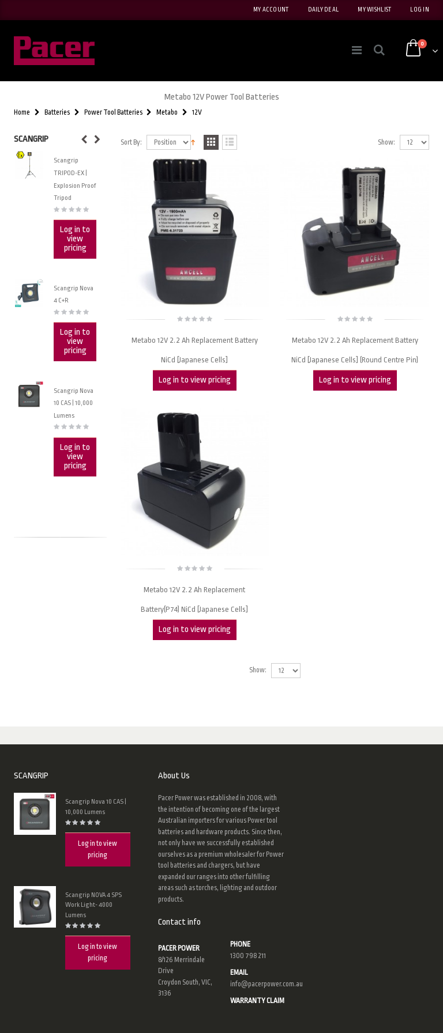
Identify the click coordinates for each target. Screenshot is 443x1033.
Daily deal (323, 9)
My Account (271, 9)
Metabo (167, 112)
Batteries (57, 112)
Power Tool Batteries (113, 112)
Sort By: (131, 142)
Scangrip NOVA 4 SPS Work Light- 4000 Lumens (93, 905)
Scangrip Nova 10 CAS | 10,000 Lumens (73, 403)
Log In (419, 9)
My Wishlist (374, 9)
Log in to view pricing (195, 380)
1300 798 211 (248, 956)
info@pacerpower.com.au (266, 984)
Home (22, 112)
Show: (386, 142)
